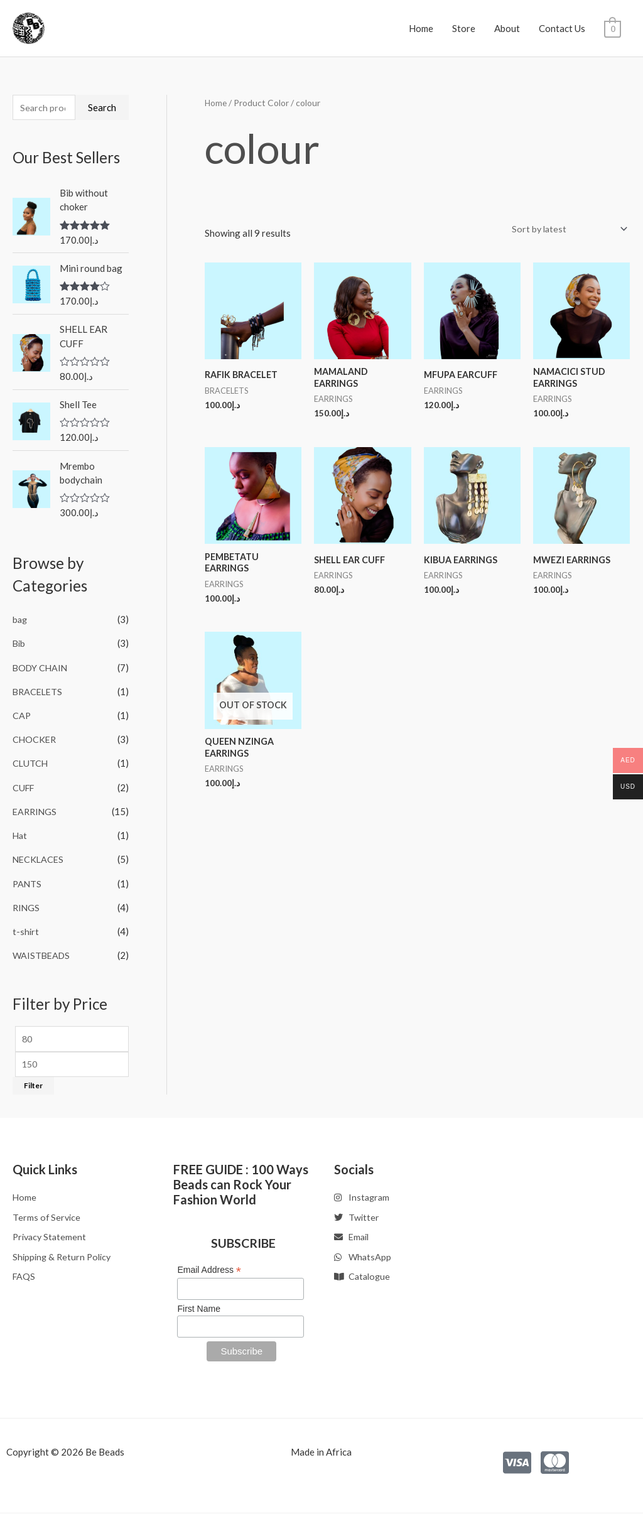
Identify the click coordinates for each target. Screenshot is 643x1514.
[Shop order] (565, 229)
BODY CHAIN (41, 668)
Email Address (209, 1270)
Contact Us (562, 28)
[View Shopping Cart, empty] (612, 28)
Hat (20, 834)
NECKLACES (39, 858)
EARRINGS (36, 811)
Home (421, 28)
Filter (33, 1086)
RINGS (27, 906)
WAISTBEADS (43, 953)
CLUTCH (31, 763)
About (507, 28)
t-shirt (26, 929)
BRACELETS (39, 692)
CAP (22, 716)
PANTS (28, 882)
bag (20, 621)
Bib (19, 645)
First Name (198, 1310)
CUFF (24, 787)
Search (102, 108)
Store (463, 28)
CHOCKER (35, 739)
